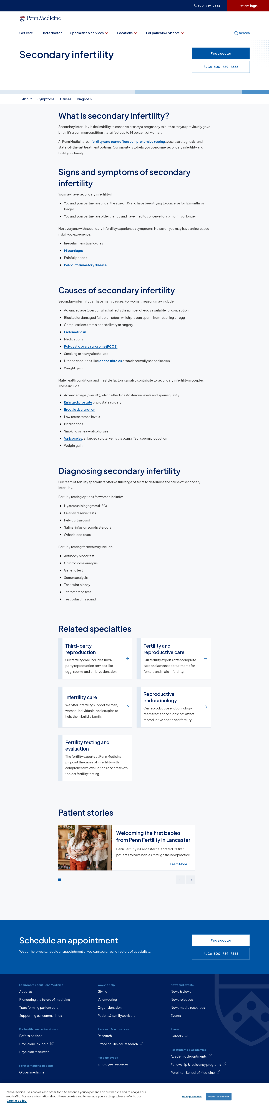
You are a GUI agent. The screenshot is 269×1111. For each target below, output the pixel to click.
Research (105, 1036)
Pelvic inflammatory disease (85, 265)
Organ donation (110, 1007)
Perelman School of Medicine (195, 1072)
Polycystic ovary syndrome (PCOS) (90, 346)
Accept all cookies (218, 1096)
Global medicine (31, 1072)
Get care (26, 33)
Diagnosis (84, 99)
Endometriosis (75, 332)
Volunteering (107, 999)
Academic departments (191, 1056)
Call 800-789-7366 (220, 67)
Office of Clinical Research (120, 1043)
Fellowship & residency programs (198, 1064)
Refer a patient (30, 1036)
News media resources (188, 1007)
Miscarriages (74, 250)
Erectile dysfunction (79, 409)
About (27, 99)
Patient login (248, 6)
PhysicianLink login (36, 1043)
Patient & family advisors (116, 1015)
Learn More (180, 864)
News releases (182, 999)
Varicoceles (73, 438)
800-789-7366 (207, 6)
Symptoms (45, 99)
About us (25, 991)
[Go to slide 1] (59, 880)
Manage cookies (192, 1096)
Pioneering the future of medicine (44, 999)
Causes (65, 99)
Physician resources (34, 1052)
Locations (127, 33)
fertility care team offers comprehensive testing (128, 141)
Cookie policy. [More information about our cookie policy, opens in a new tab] (17, 1100)
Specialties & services (89, 33)
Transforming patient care (39, 1007)
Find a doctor (51, 33)
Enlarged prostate (78, 402)
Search (242, 33)
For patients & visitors (165, 33)
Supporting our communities (40, 1015)
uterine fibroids (110, 361)
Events (176, 1015)
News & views (181, 991)
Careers (179, 1035)
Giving (102, 991)
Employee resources (113, 1064)
